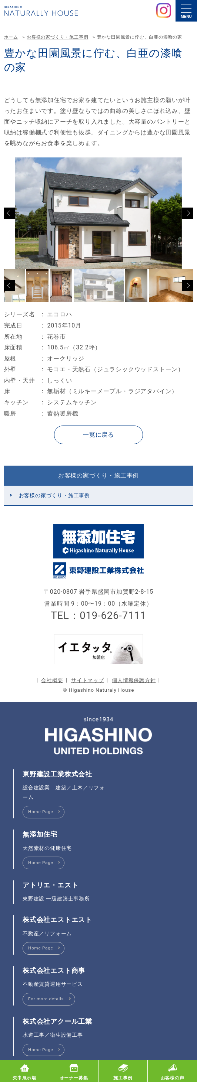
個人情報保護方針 (134, 680)
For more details (46, 998)
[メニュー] (186, 11)
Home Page (40, 811)
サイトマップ (87, 680)
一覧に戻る (98, 434)
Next (187, 213)
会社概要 (52, 680)
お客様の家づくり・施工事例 (57, 37)
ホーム (11, 37)
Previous (9, 213)
